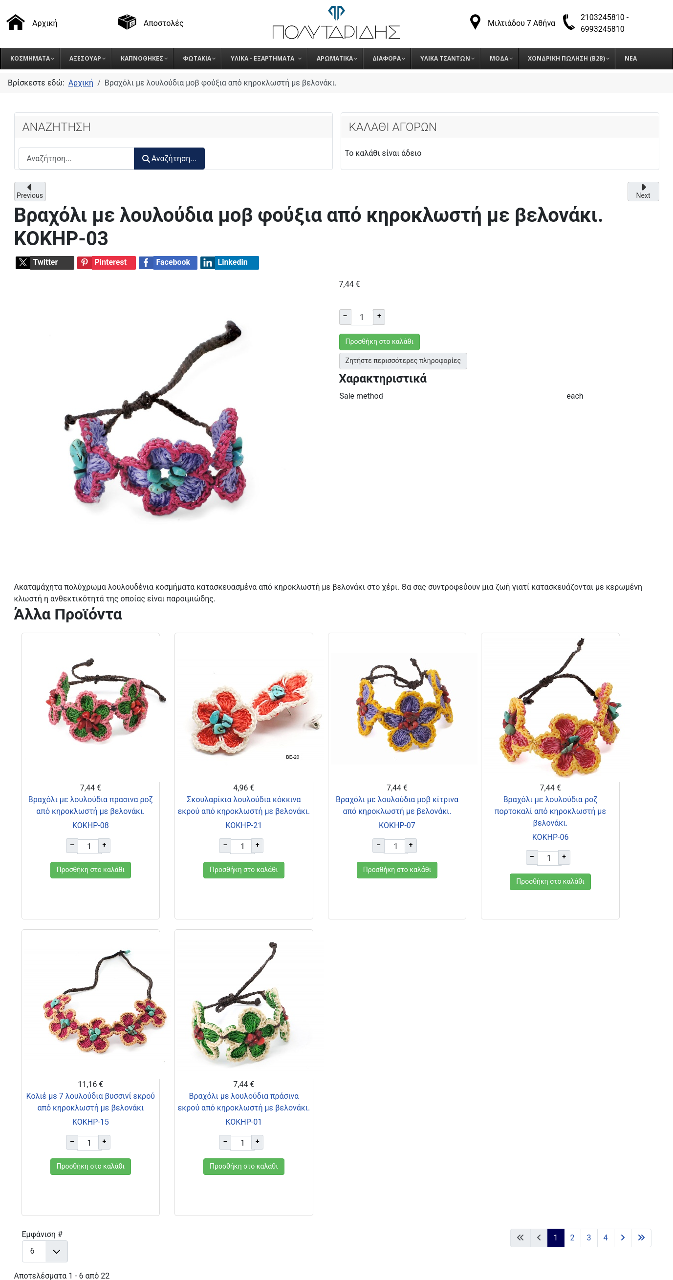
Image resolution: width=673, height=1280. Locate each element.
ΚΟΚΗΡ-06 (390, 848)
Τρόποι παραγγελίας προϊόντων (517, 1074)
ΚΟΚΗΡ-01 (605, 848)
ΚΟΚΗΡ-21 (175, 848)
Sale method (361, 396)
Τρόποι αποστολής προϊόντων (514, 1086)
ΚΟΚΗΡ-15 (497, 848)
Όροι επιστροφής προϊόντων (512, 1098)
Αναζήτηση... (169, 158)
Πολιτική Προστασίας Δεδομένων (521, 1110)
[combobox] (76, 159)
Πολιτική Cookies (492, 1123)
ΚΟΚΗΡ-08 (67, 848)
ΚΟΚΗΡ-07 (282, 848)
